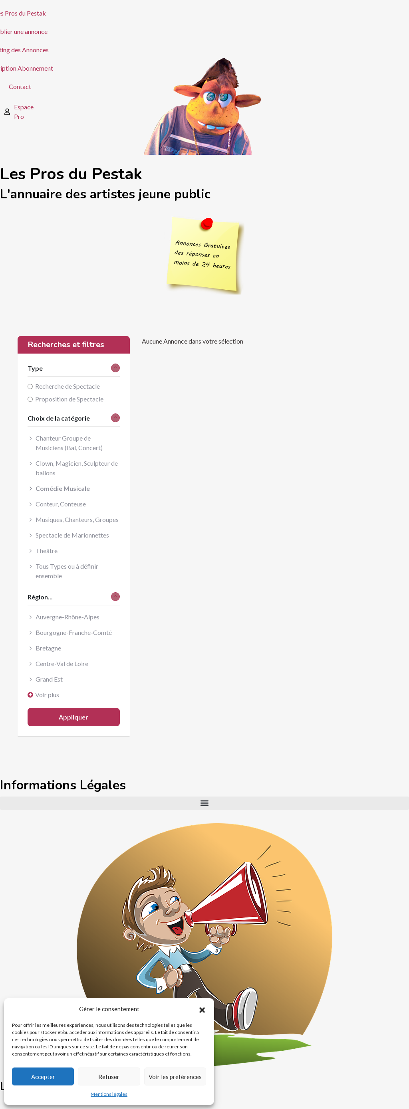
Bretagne (48, 648)
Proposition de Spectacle (69, 399)
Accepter (43, 1076)
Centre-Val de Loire (62, 663)
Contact (20, 86)
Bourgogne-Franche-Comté (74, 632)
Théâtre (47, 550)
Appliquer (73, 717)
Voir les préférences (175, 1076)
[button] (202, 1009)
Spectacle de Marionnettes (72, 535)
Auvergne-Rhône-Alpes (67, 617)
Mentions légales (109, 1094)
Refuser (108, 1076)
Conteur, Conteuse (61, 504)
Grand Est (49, 679)
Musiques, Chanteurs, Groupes (77, 519)
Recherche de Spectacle (67, 386)
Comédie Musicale (63, 488)
